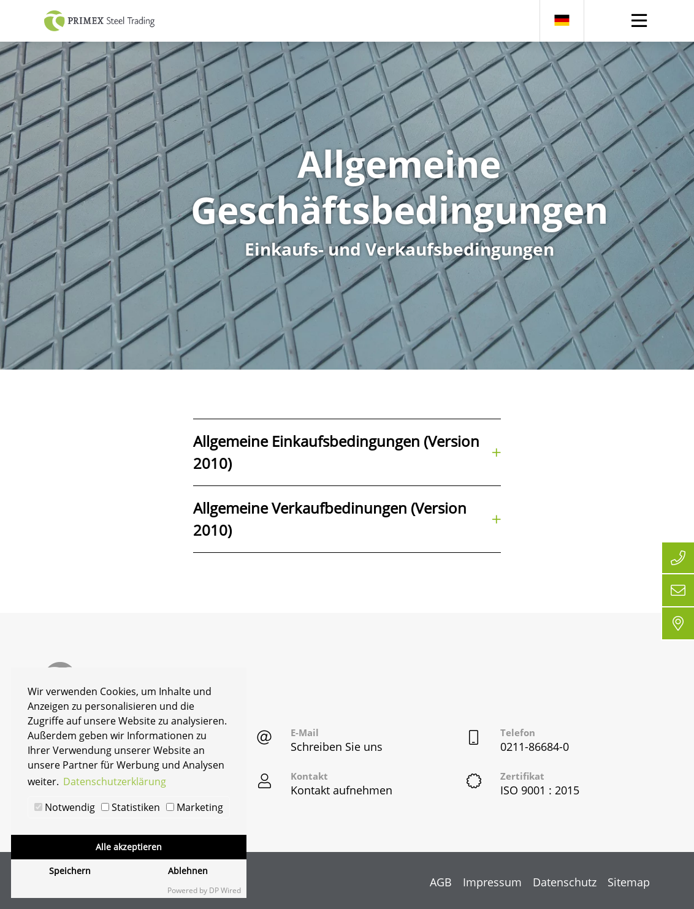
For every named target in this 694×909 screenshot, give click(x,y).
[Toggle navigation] (639, 21)
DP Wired (225, 890)
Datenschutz (565, 882)
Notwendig (64, 807)
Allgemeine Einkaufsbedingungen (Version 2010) (347, 452)
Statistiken (130, 807)
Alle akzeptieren (129, 847)
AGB (441, 882)
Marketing (194, 807)
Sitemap (629, 882)
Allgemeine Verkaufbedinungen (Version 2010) (347, 519)
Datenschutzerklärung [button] (114, 781)
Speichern (70, 871)
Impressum (492, 882)
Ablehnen (188, 871)
